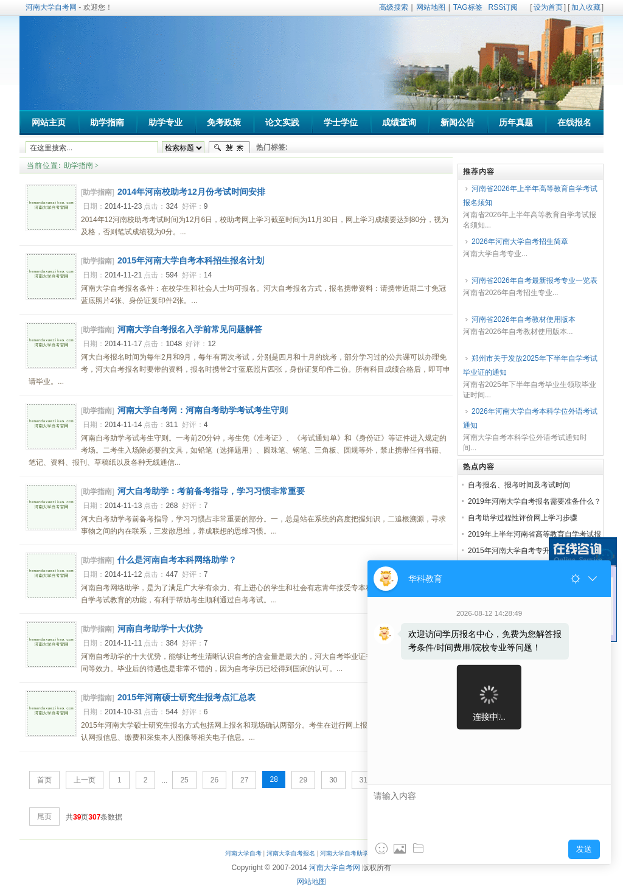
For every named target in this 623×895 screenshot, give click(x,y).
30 (333, 780)
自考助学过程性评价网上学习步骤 (522, 518)
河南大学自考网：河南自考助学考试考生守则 (202, 410)
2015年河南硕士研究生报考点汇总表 (186, 697)
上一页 (85, 780)
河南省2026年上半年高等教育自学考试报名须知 (530, 195)
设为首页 (548, 7)
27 (244, 780)
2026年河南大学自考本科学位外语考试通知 (530, 418)
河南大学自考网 (51, 7)
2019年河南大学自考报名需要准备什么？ (534, 501)
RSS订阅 (503, 7)
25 (184, 780)
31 (363, 780)
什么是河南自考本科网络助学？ (177, 560)
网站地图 (430, 7)
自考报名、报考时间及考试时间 (519, 485)
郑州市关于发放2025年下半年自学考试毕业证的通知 (530, 365)
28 (273, 779)
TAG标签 (467, 7)
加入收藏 (585, 7)
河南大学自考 (243, 853)
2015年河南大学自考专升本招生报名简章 (534, 550)
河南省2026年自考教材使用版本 (524, 319)
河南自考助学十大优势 (160, 628)
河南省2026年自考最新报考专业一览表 (534, 280)
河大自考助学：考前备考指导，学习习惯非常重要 (211, 491)
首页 (44, 780)
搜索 (229, 148)
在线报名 (574, 122)
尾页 (44, 816)
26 (214, 780)
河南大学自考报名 (290, 853)
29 (303, 780)
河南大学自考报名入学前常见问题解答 (189, 329)
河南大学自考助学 (344, 853)
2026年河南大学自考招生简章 (520, 241)
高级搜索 (393, 7)
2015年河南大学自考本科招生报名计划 (190, 260)
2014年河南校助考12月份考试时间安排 (191, 192)
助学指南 (78, 165)
